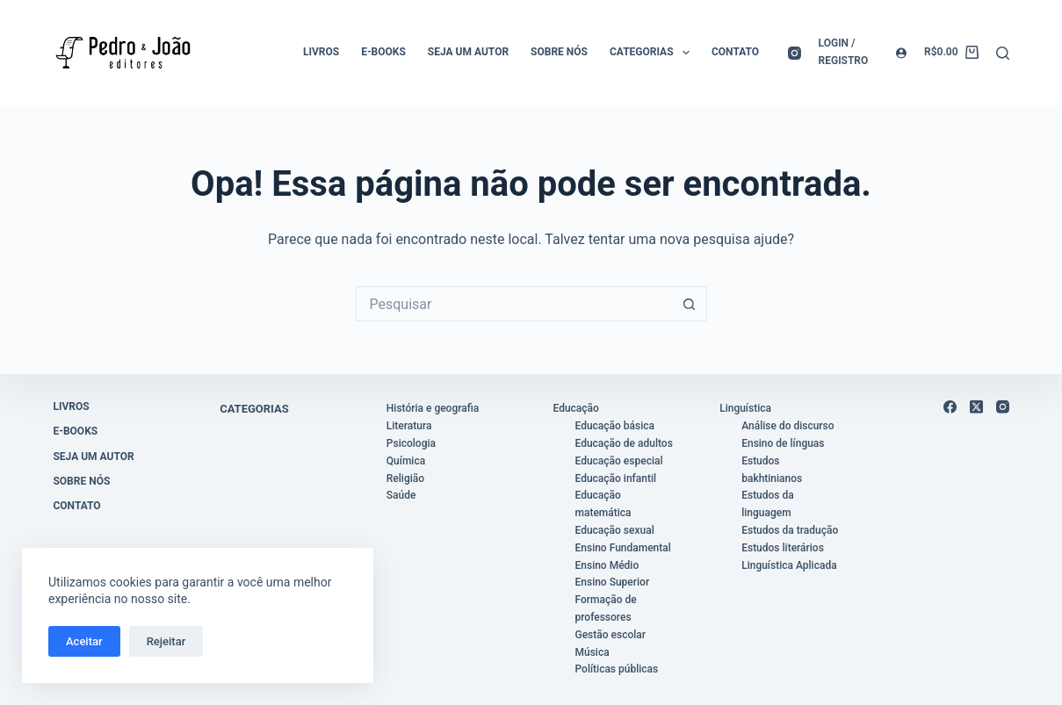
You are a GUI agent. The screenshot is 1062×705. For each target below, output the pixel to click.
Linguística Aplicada (788, 564)
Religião (405, 477)
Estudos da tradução (789, 530)
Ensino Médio (607, 564)
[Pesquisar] (1002, 53)
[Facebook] (950, 407)
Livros (321, 52)
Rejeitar (166, 641)
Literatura (409, 426)
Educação (576, 408)
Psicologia (411, 443)
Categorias (653, 52)
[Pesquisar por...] (514, 303)
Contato (735, 52)
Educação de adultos (624, 443)
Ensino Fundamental (623, 548)
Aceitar (84, 641)
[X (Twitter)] (976, 407)
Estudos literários (782, 548)
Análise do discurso (787, 426)
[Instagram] (794, 53)
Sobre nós (559, 52)
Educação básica (615, 426)
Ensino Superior (612, 582)
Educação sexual (614, 530)
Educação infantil (616, 477)
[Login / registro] (863, 52)
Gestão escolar (610, 635)
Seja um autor (468, 52)
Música (592, 651)
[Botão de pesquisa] (689, 303)
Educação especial (619, 461)
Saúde (401, 495)
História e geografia (433, 408)
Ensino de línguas (782, 443)
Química (406, 461)
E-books (383, 52)
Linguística (745, 408)
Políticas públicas (617, 669)
